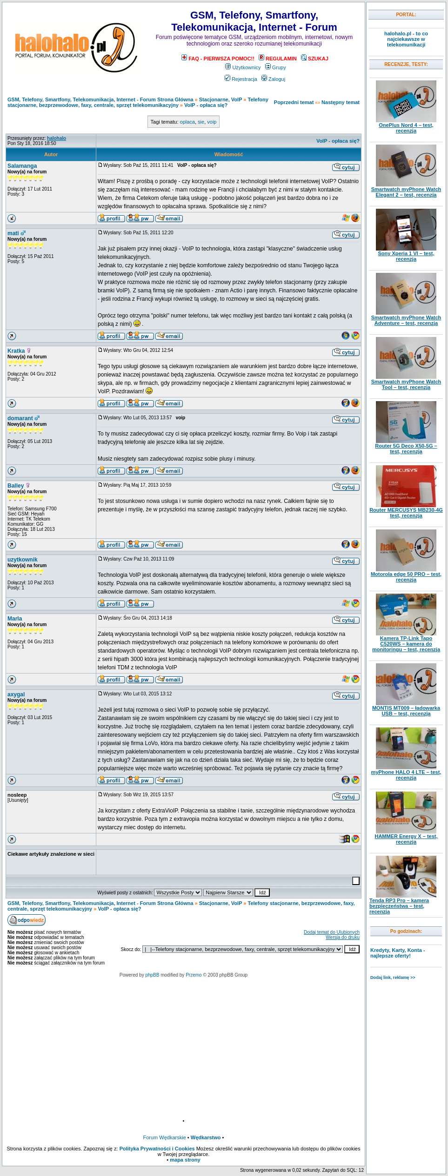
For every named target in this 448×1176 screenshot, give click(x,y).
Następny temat (340, 102)
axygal (16, 694)
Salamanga (22, 166)
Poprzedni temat (294, 102)
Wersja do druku (343, 937)
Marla (14, 618)
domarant (20, 418)
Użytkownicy (243, 67)
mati (13, 233)
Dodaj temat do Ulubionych (332, 932)
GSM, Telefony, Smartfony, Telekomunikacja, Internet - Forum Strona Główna (100, 99)
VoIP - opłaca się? (205, 105)
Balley (15, 485)
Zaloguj (273, 79)
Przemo (193, 975)
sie (201, 122)
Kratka (16, 351)
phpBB (152, 975)
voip (211, 122)
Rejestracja (241, 79)
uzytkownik (22, 559)
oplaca (187, 122)
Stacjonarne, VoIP (220, 99)
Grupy (275, 67)
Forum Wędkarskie (164, 1137)
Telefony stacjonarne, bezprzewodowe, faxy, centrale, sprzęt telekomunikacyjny (137, 102)
